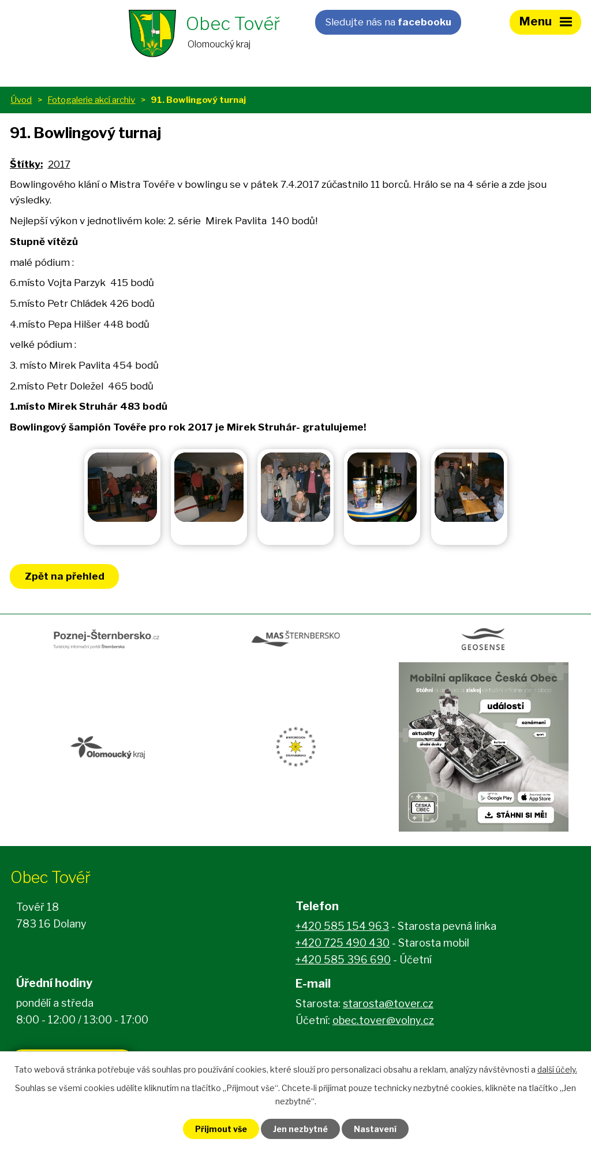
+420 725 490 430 (343, 943)
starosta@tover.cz (388, 1003)
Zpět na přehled (64, 576)
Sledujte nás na (388, 22)
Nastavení (375, 1129)
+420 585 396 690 (343, 960)
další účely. (557, 1069)
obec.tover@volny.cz (383, 1020)
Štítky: (26, 164)
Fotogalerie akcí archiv (91, 99)
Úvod (21, 99)
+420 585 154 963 (342, 926)
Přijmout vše (221, 1129)
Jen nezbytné (300, 1129)
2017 (59, 164)
